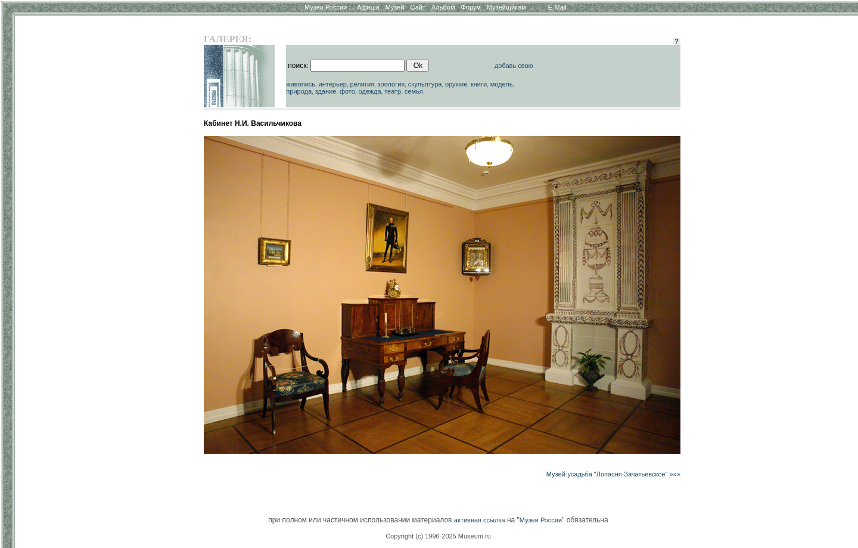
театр (392, 91)
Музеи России (327, 7)
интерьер (333, 84)
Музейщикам (506, 7)
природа (299, 91)
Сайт (418, 7)
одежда (369, 91)
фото (347, 91)
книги (479, 84)
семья (414, 91)
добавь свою (514, 65)
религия (362, 84)
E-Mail (557, 7)
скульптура (425, 84)
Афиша (368, 7)
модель (501, 84)
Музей (395, 7)
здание (326, 91)
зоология (391, 84)
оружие (456, 84)
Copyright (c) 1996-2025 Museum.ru (438, 536)
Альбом (443, 7)
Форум (470, 7)
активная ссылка (479, 520)
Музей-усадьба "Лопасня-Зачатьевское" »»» (613, 474)
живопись (300, 84)
